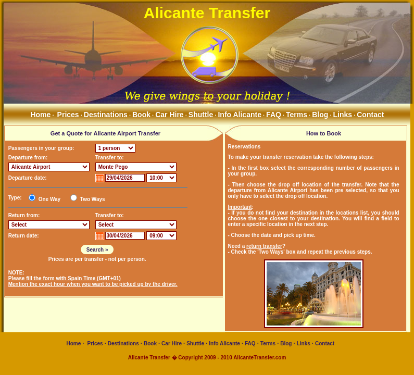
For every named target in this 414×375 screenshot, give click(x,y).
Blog (320, 114)
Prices (68, 114)
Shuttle (201, 114)
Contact (370, 114)
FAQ (273, 114)
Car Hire (169, 114)
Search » (97, 250)
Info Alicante (239, 114)
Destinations (106, 114)
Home (40, 114)
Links (343, 114)
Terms (296, 114)
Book (141, 114)
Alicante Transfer (207, 12)
